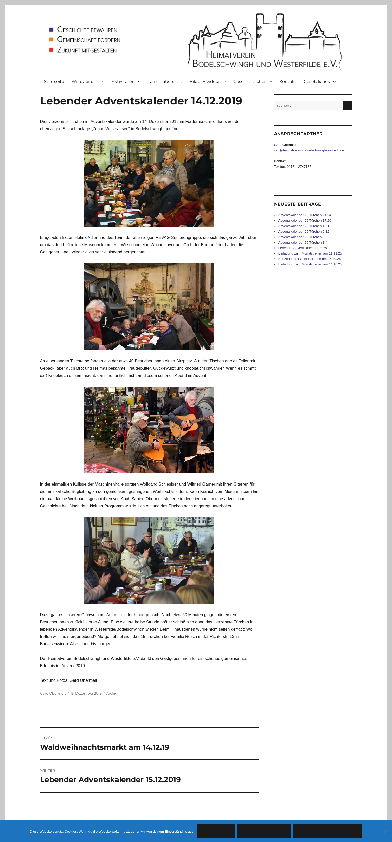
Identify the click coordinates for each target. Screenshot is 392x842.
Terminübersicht (165, 81)
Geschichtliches (249, 81)
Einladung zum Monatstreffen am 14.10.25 (310, 264)
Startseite (54, 81)
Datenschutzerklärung (327, 831)
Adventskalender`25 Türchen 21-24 (304, 215)
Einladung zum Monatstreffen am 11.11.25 (310, 253)
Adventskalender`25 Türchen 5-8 (302, 237)
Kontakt (287, 81)
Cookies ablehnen (264, 831)
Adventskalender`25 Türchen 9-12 (303, 231)
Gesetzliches (317, 81)
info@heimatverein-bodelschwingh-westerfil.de (309, 150)
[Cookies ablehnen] (385, 831)
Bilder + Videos (205, 81)
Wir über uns (85, 81)
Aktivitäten (123, 81)
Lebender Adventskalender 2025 (302, 248)
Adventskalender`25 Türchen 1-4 (302, 242)
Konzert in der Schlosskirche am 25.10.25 (309, 259)
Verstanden (216, 831)
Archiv (111, 693)
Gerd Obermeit (53, 693)
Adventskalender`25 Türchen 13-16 (304, 226)
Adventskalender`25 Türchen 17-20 (304, 220)
